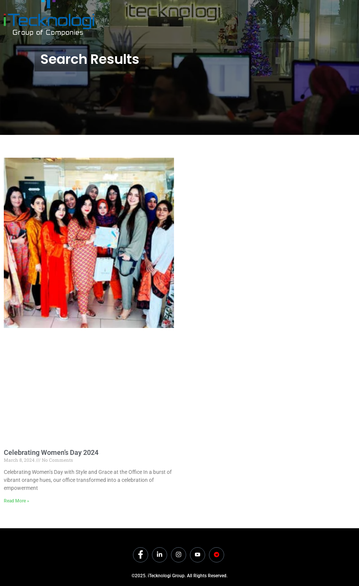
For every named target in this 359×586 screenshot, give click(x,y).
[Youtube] (197, 554)
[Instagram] (178, 554)
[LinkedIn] (159, 554)
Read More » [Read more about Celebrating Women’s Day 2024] (16, 501)
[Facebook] (140, 554)
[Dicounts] (216, 554)
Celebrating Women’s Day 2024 (51, 452)
